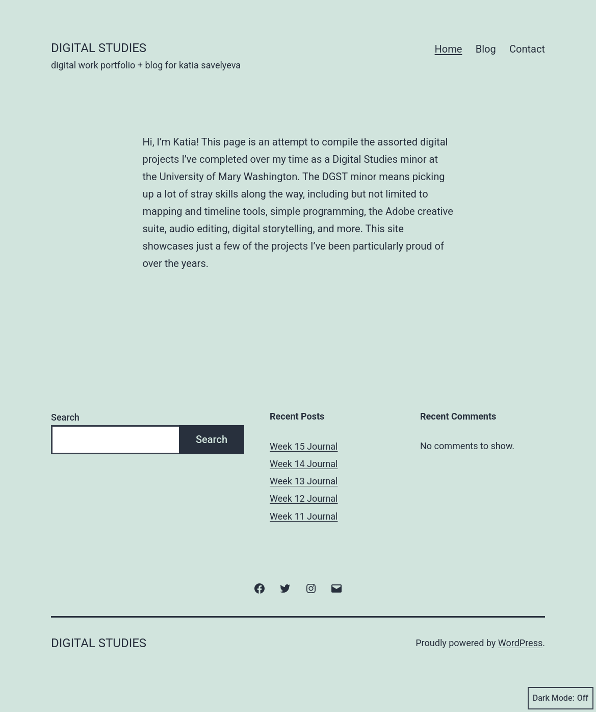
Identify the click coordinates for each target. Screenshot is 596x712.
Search (65, 417)
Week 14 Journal (304, 463)
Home (448, 49)
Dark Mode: (560, 698)
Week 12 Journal (304, 498)
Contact (527, 49)
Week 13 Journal (304, 481)
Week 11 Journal (304, 516)
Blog (486, 49)
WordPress (520, 642)
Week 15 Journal (304, 446)
